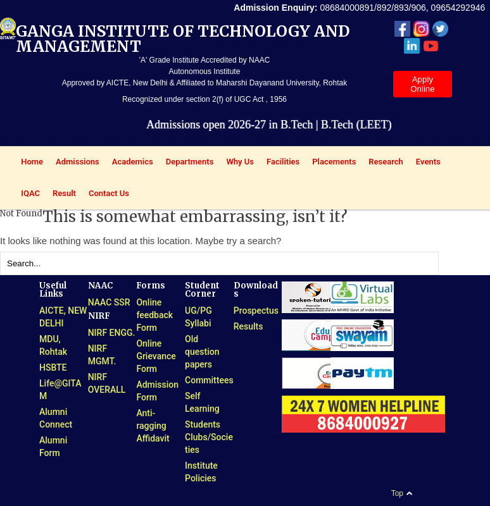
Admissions (74, 163)
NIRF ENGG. (111, 333)
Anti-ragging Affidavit (152, 425)
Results (248, 326)
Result (61, 194)
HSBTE (53, 367)
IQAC (27, 194)
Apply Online (422, 84)
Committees (209, 380)
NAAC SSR (109, 302)
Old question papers (202, 351)
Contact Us (109, 193)
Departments (187, 163)
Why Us (237, 163)
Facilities (279, 163)
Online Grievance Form (155, 356)
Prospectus (256, 310)
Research (382, 163)
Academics (129, 163)
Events (425, 163)
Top (397, 493)
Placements (331, 163)
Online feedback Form (154, 315)
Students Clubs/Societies (209, 437)
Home (29, 163)
